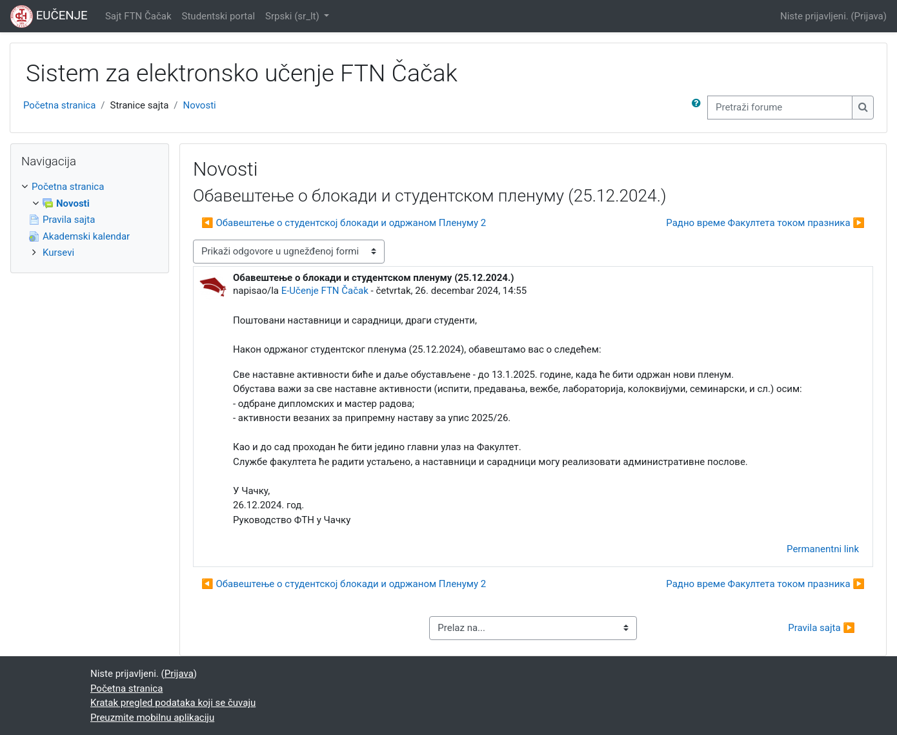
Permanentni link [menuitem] (823, 549)
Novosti (199, 105)
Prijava (868, 16)
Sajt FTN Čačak (138, 16)
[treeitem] (89, 220)
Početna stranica (59, 105)
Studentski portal (219, 16)
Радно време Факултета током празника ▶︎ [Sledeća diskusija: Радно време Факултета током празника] (765, 223)
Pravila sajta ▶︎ (821, 628)
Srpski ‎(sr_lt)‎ (293, 16)
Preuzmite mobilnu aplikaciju (152, 717)
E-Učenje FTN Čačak (324, 290)
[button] (698, 107)
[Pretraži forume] (779, 107)
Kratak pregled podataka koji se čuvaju (173, 703)
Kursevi (58, 252)
